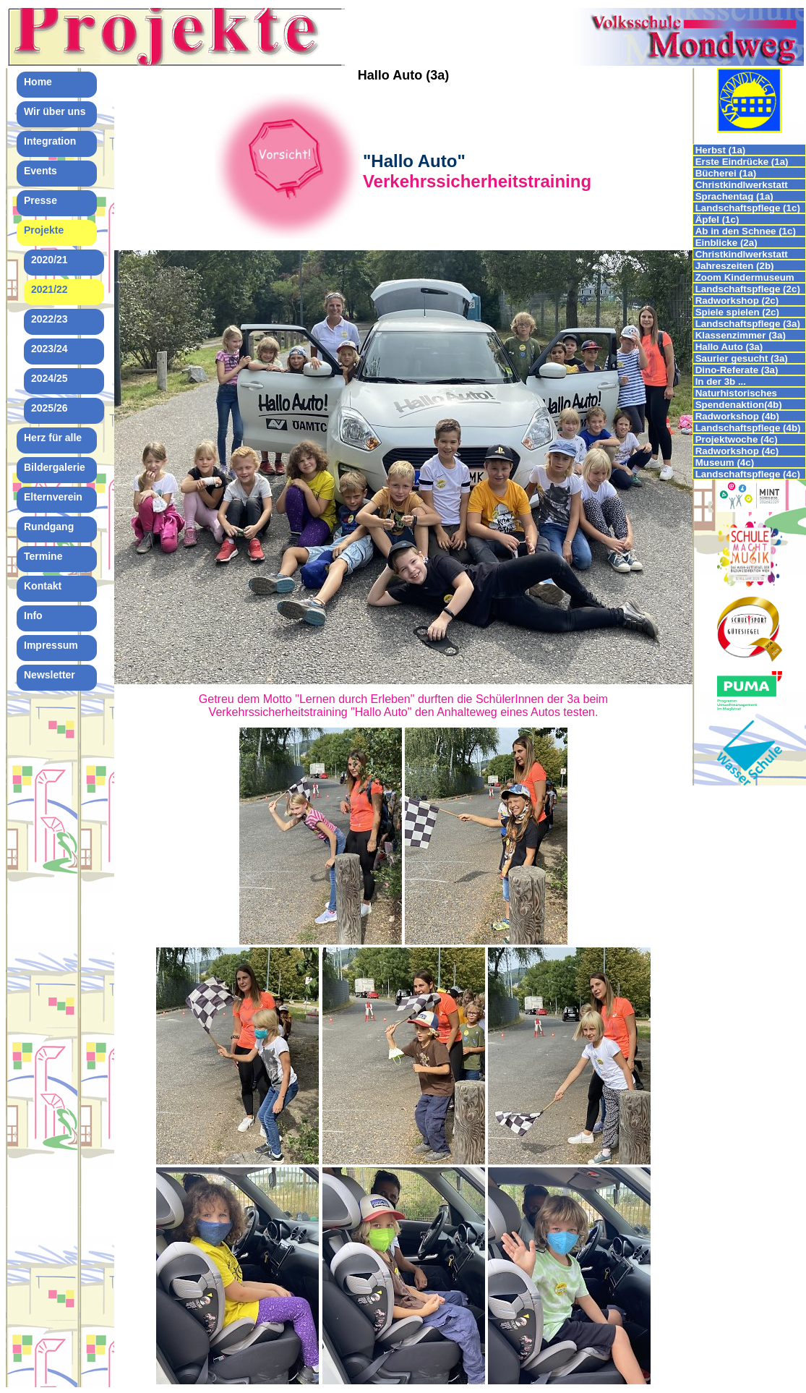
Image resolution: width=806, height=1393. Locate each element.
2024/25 (49, 378)
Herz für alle (53, 437)
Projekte (44, 230)
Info (33, 615)
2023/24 (49, 348)
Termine (43, 556)
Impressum (51, 645)
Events (40, 170)
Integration (50, 141)
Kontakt (42, 586)
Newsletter (49, 675)
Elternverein (53, 497)
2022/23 (49, 319)
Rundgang (49, 526)
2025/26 (49, 408)
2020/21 (49, 259)
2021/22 (49, 289)
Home (38, 82)
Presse (40, 200)
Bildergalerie (54, 467)
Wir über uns (54, 111)
